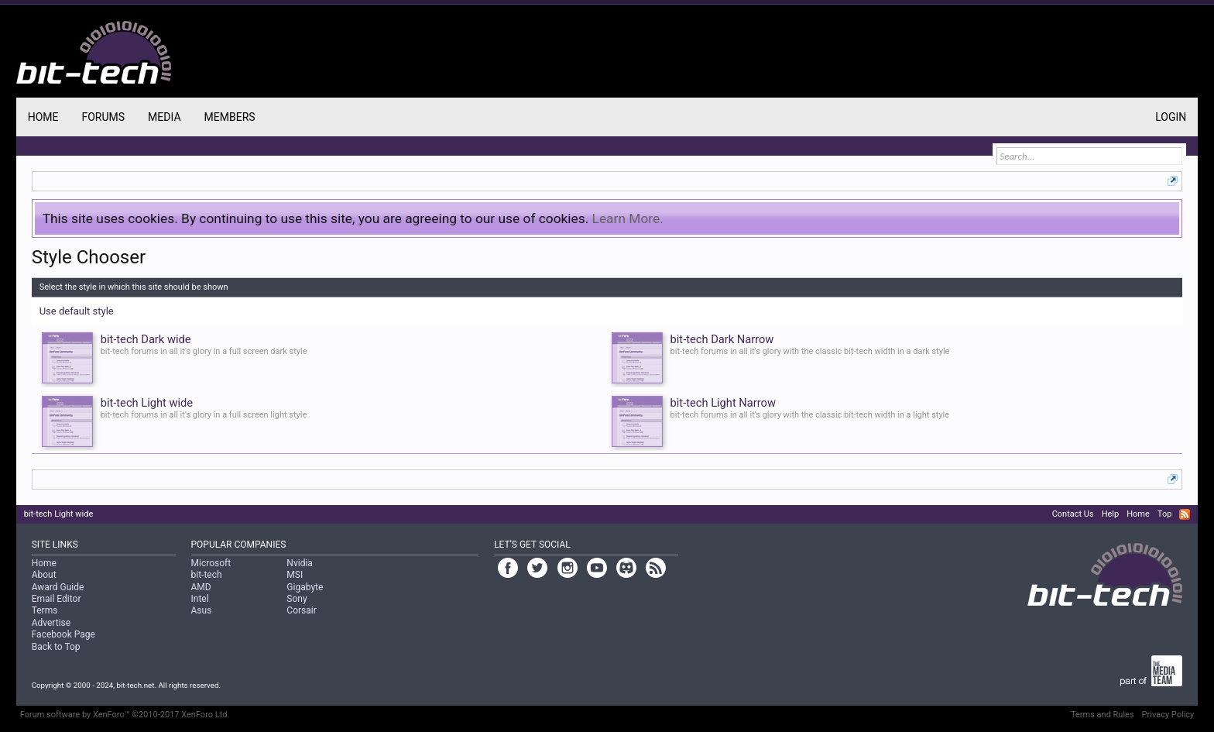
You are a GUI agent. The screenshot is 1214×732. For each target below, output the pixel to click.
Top (1164, 514)
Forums (103, 117)
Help (1111, 514)
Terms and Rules (1102, 715)
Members (229, 117)
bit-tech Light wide (59, 514)
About (44, 574)
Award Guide (58, 587)
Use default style (76, 311)
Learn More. (628, 218)
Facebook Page (63, 634)
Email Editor (56, 598)
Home (43, 117)
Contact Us (1073, 514)
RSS (1184, 514)
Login (1170, 117)
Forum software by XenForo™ (125, 715)
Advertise (51, 622)
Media (164, 117)
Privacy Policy (1168, 715)
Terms (45, 610)
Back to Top (56, 646)
